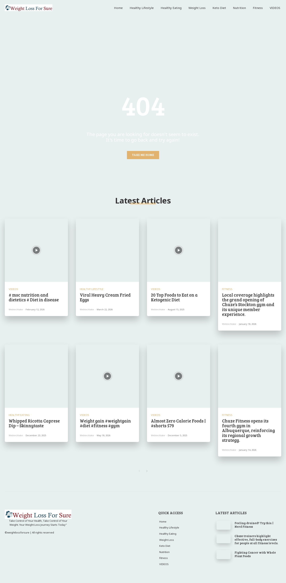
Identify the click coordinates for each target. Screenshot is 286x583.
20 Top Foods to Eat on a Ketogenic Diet (174, 297)
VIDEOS (13, 289)
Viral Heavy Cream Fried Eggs (105, 297)
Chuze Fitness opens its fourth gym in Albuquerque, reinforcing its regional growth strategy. (248, 430)
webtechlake (16, 309)
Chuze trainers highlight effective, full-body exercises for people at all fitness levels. (256, 539)
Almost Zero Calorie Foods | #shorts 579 (178, 423)
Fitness (227, 289)
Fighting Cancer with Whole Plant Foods (255, 554)
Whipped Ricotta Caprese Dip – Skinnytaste (34, 423)
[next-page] (146, 471)
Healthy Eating (19, 415)
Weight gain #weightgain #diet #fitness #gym (105, 423)
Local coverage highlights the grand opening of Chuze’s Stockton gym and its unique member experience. (248, 304)
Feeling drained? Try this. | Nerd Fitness (254, 524)
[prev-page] (139, 471)
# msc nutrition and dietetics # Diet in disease (34, 297)
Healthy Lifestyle (91, 289)
